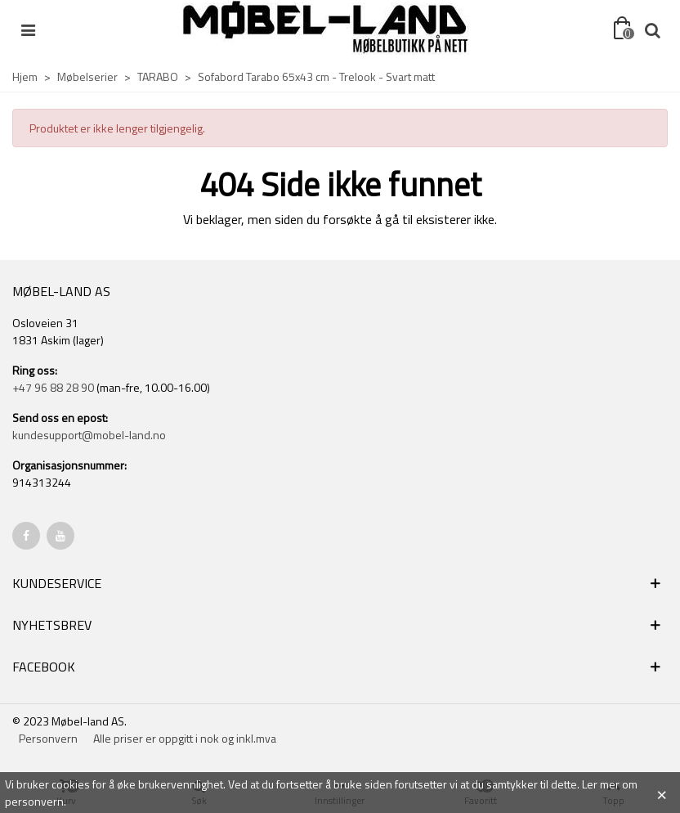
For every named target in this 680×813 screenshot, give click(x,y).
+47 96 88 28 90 (53, 387)
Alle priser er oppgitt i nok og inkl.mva (184, 738)
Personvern (48, 738)
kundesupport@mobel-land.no (89, 434)
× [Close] (661, 792)
